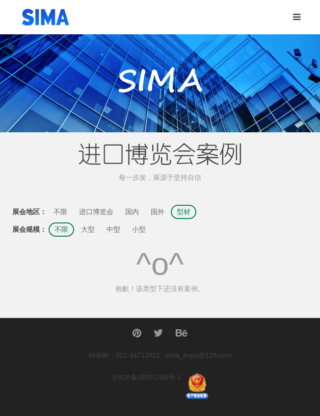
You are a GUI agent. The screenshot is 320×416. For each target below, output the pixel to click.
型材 (183, 212)
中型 (113, 229)
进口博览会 (96, 212)
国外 (157, 212)
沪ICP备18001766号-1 (146, 377)
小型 (139, 229)
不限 (60, 212)
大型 (88, 229)
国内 (132, 212)
